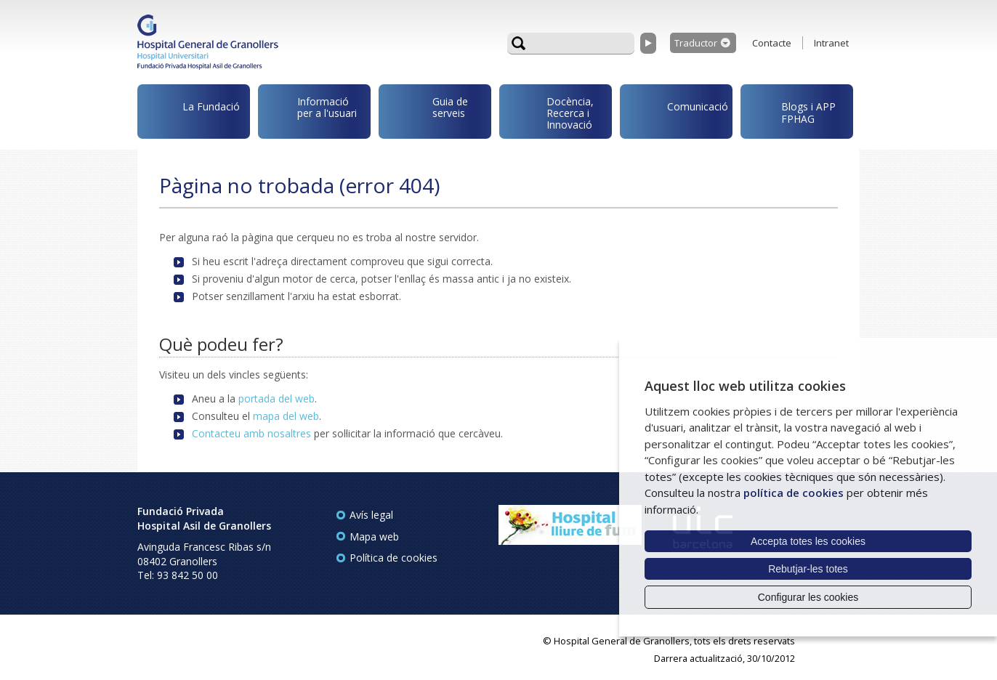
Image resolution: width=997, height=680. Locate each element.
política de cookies (793, 492)
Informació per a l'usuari (310, 110)
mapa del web (286, 416)
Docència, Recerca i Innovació (549, 112)
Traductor (695, 42)
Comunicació (676, 109)
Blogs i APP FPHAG (791, 109)
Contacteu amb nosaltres (251, 433)
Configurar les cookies (808, 597)
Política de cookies (393, 557)
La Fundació (191, 114)
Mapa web (374, 536)
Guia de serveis (426, 115)
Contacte (771, 42)
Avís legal (371, 515)
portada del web (276, 398)
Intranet (831, 42)
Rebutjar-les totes (808, 569)
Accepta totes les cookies (808, 541)
